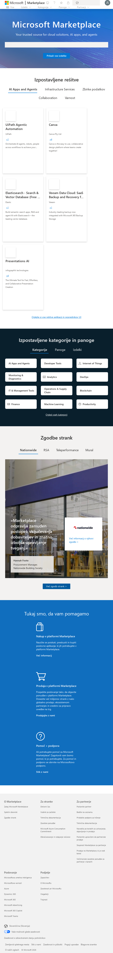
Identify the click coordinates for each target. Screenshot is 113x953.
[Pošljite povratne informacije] (47, 3)
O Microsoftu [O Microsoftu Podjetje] (45, 883)
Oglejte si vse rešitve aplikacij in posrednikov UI (56, 317)
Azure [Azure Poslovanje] (6, 888)
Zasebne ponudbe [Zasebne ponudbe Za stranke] (47, 823)
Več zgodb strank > (56, 586)
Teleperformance (67, 450)
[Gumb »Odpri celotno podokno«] (10, 7)
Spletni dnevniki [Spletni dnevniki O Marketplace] (10, 812)
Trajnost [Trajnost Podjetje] (43, 899)
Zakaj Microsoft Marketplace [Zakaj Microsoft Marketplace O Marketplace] (16, 806)
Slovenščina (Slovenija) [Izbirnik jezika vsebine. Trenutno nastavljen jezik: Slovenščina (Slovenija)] (19, 925)
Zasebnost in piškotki (52, 944)
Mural (89, 450)
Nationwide (28, 450)
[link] (23, 141)
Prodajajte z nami (45, 715)
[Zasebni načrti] (68, 3)
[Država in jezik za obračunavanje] (86, 3)
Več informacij (44, 655)
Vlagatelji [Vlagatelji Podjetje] (44, 894)
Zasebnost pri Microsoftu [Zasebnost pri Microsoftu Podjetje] (50, 888)
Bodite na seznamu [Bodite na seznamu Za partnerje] (85, 812)
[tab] (23, 89)
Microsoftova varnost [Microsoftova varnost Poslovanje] (13, 883)
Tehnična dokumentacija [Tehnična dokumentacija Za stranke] (50, 817)
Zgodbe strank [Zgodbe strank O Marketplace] (10, 817)
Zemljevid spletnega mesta (17, 944)
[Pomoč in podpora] (54, 3)
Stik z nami (42, 771)
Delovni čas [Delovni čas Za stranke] (45, 806)
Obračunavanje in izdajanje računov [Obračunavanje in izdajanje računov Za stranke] (55, 837)
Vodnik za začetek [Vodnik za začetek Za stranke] (47, 812)
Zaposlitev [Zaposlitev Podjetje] (44, 877)
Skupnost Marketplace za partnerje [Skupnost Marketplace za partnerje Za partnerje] (91, 845)
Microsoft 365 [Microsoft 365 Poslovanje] (10, 899)
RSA (46, 450)
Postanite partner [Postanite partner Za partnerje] (84, 806)
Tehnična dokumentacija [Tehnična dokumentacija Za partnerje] (87, 823)
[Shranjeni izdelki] (61, 3)
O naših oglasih (12, 949)
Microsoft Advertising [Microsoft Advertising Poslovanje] (13, 905)
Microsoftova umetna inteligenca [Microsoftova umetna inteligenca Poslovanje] (18, 877)
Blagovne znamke (89, 944)
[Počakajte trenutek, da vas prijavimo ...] (107, 3)
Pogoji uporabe (72, 944)
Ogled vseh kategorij (56, 414)
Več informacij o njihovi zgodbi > (81, 540)
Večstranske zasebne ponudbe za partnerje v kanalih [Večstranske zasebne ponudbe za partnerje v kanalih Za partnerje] (90, 860)
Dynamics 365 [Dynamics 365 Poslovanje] (10, 894)
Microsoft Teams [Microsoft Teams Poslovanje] (11, 916)
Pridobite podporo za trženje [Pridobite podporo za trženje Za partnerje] (88, 817)
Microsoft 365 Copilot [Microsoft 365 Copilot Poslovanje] (13, 910)
